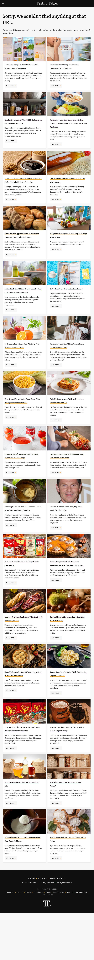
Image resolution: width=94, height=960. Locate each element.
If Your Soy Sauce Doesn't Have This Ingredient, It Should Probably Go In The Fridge (22, 189)
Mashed (70, 939)
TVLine (29, 939)
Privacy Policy (58, 925)
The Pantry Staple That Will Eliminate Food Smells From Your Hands (66, 482)
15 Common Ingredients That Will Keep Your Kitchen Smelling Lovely (22, 365)
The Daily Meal (81, 939)
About (31, 925)
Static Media (32, 929)
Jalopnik (20, 939)
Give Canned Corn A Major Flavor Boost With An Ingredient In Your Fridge (20, 423)
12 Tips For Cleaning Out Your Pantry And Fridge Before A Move (67, 247)
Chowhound (39, 939)
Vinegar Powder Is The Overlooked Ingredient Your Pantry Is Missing (21, 884)
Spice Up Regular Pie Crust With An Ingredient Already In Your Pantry (23, 711)
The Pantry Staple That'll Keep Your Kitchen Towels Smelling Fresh (67, 365)
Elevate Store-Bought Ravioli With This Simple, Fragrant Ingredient (66, 711)
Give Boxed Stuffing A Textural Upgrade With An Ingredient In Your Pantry (23, 770)
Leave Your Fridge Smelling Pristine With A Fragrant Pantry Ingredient (23, 68)
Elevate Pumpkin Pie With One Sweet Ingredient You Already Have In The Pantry (67, 597)
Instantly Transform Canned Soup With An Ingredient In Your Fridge (21, 482)
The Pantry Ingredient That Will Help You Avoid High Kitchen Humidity (23, 127)
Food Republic (59, 939)
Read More (10, 89)
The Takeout (48, 941)
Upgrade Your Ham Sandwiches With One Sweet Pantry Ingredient (23, 653)
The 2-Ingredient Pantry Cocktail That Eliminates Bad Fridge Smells (66, 68)
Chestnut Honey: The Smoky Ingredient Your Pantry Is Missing (66, 653)
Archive (42, 925)
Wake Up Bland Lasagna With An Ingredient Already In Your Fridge (67, 423)
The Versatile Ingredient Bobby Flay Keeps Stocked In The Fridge (68, 538)
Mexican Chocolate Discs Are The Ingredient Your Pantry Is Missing (67, 770)
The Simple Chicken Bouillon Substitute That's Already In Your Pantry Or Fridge (22, 538)
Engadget (10, 939)
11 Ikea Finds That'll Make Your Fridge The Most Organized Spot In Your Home (23, 306)
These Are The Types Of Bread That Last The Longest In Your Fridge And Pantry (22, 247)
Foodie (48, 939)
